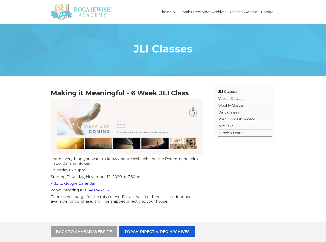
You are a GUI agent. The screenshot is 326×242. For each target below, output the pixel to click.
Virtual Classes (230, 99)
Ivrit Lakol (226, 126)
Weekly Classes (230, 105)
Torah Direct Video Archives (203, 12)
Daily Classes (228, 112)
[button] (168, 12)
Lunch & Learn (230, 133)
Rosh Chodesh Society (236, 119)
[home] (81, 12)
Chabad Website (243, 12)
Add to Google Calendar (73, 183)
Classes (165, 12)
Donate (267, 12)
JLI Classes (227, 92)
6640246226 (97, 190)
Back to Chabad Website (84, 232)
